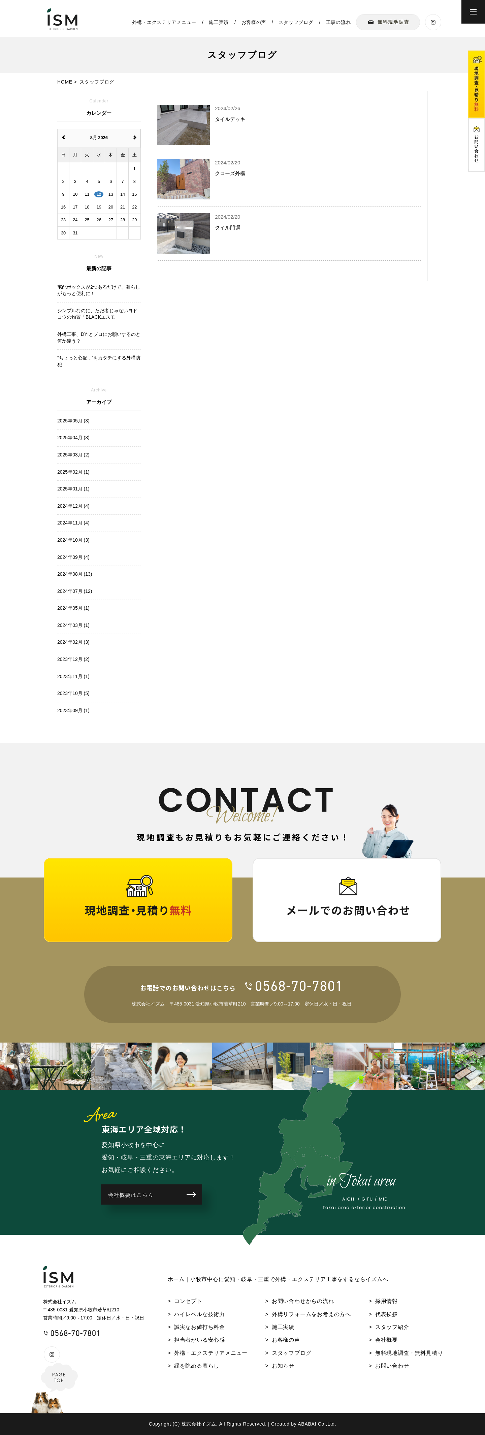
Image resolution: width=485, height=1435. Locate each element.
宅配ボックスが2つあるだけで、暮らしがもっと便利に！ (98, 290)
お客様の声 (253, 22)
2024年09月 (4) (73, 557)
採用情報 (386, 1301)
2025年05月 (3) (73, 420)
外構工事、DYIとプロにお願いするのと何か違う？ (98, 337)
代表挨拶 (386, 1314)
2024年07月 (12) (74, 591)
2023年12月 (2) (73, 659)
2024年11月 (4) (73, 522)
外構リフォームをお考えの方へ (311, 1314)
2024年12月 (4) (73, 506)
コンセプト (188, 1301)
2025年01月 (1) (73, 488)
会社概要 (386, 1340)
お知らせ (283, 1366)
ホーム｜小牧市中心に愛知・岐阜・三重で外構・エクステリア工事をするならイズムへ (278, 1279)
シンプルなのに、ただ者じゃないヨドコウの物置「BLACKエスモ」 (97, 314)
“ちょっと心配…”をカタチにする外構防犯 (98, 361)
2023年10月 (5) (73, 693)
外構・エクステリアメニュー (164, 22)
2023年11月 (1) (73, 676)
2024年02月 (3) (73, 642)
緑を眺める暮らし (196, 1366)
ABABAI (307, 1424)
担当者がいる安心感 (199, 1340)
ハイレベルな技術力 (199, 1314)
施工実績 (219, 22)
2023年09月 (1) (73, 710)
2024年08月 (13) (74, 574)
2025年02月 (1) (73, 472)
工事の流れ (338, 22)
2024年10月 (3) (73, 540)
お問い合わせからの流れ (303, 1301)
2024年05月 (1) (73, 608)
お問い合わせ (392, 1366)
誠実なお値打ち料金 (199, 1327)
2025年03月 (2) (73, 454)
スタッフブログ (296, 22)
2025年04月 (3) (73, 437)
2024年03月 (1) (73, 625)
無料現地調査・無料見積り (409, 1353)
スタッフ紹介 (392, 1327)
